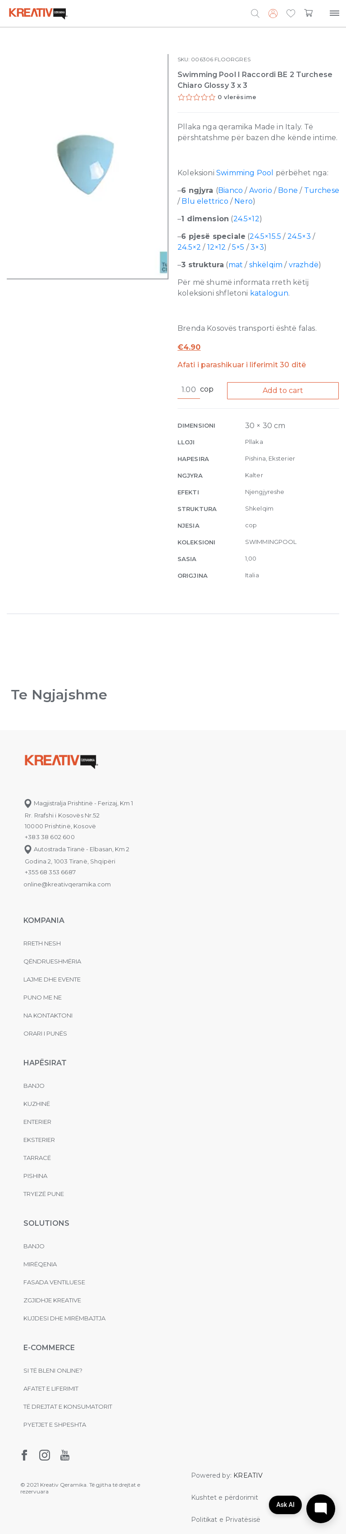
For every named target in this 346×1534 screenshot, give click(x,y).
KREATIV (248, 1475)
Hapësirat (45, 1063)
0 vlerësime (237, 96)
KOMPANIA (43, 920)
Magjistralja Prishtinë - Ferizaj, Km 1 (78, 803)
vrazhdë (304, 264)
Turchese (321, 190)
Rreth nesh (42, 943)
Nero (243, 201)
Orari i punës (45, 1033)
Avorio (260, 190)
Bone (288, 190)
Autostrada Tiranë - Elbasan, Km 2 (76, 849)
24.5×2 (189, 247)
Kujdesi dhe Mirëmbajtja (64, 1318)
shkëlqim (265, 264)
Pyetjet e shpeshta (54, 1424)
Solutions (46, 1223)
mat (236, 264)
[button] (291, 14)
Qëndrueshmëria (52, 961)
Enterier (37, 1121)
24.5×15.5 (265, 236)
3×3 (257, 247)
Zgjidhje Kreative (52, 1300)
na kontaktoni (48, 1015)
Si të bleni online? (52, 1370)
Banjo (34, 1085)
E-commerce (49, 1347)
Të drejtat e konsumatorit (67, 1406)
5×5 (238, 247)
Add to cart (283, 390)
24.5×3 (299, 236)
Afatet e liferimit (50, 1388)
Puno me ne (42, 997)
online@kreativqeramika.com (67, 884)
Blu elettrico (205, 201)
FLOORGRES (232, 59)
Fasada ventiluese (54, 1282)
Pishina (35, 1175)
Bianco (230, 190)
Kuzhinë (36, 1103)
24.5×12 (246, 219)
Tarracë (37, 1157)
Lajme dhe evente (52, 979)
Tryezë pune (43, 1193)
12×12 (216, 247)
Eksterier (39, 1139)
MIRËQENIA (40, 1264)
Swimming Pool (244, 173)
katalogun (269, 293)
